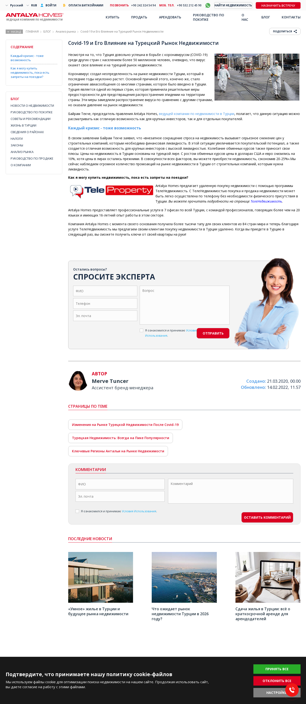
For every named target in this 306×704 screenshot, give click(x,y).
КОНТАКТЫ (291, 17)
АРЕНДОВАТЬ (170, 17)
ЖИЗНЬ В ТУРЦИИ (23, 125)
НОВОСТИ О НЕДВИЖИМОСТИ (32, 105)
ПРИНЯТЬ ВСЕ (277, 669)
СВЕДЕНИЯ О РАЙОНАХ (27, 132)
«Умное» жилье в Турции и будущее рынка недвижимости (98, 611)
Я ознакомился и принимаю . (168, 333)
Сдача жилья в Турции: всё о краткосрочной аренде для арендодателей (262, 613)
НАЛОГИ (17, 138)
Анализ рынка (66, 32)
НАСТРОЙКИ (277, 692)
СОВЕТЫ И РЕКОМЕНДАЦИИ (30, 119)
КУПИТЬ (112, 17)
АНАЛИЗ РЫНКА (22, 152)
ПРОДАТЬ (139, 17)
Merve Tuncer (110, 380)
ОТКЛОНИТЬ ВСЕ (277, 681)
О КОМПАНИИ (21, 165)
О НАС (245, 17)
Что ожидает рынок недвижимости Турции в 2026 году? (180, 613)
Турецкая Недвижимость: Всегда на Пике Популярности (120, 438)
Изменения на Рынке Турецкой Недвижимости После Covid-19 (125, 424)
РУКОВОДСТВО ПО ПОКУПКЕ (32, 112)
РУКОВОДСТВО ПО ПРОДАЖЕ (32, 158)
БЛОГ (47, 32)
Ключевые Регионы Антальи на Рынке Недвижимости (118, 451)
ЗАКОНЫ (17, 145)
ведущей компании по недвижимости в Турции (196, 113)
